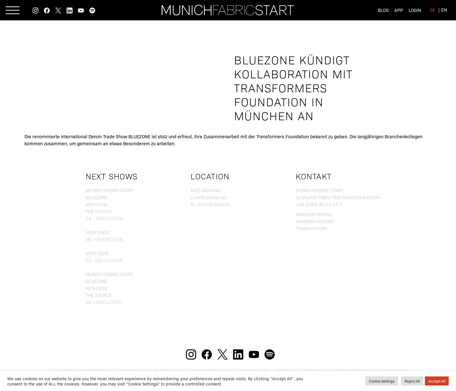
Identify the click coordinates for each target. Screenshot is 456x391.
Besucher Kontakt (314, 214)
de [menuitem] (432, 9)
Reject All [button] (412, 380)
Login (415, 10)
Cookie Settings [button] (382, 380)
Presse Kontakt (311, 228)
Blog (383, 10)
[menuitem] (432, 9)
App (398, 10)
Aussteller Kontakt (314, 221)
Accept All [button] (436, 380)
